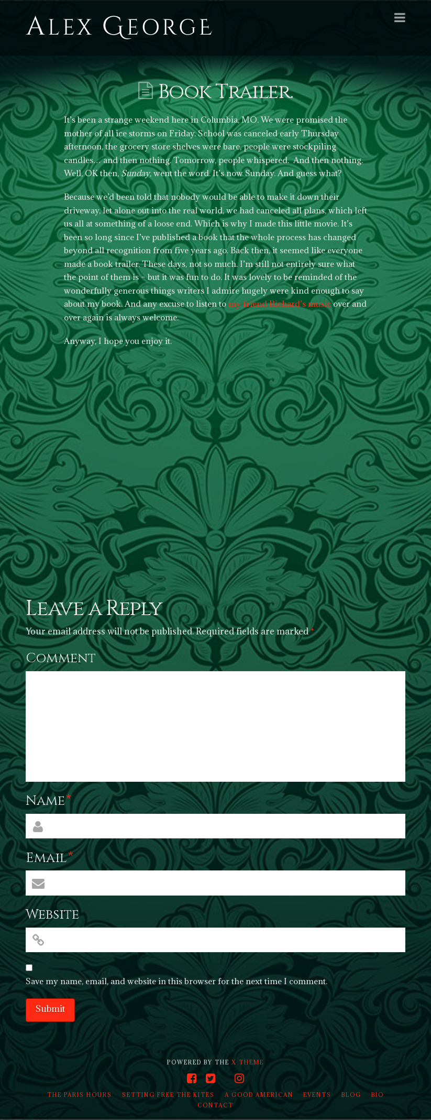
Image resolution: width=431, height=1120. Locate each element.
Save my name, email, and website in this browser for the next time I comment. (176, 981)
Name (48, 801)
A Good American (259, 1095)
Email (49, 858)
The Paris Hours (79, 1095)
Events (317, 1095)
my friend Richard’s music (279, 303)
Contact (215, 1105)
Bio (377, 1095)
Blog (351, 1095)
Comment (61, 658)
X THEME (247, 1062)
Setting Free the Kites (168, 1095)
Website (52, 915)
